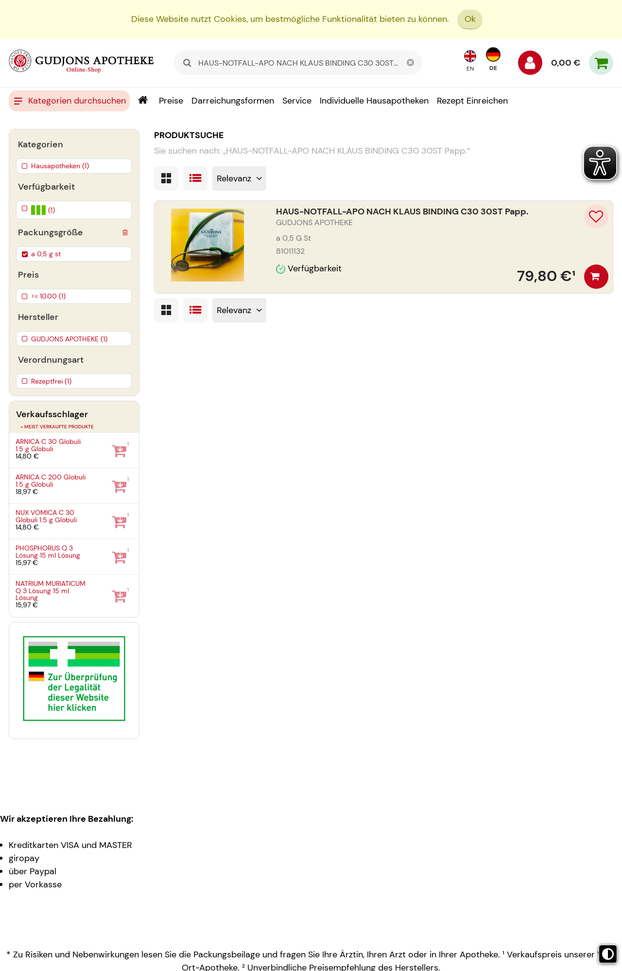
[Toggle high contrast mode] (608, 954)
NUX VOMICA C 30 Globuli (46, 516)
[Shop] (142, 100)
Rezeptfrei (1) (51, 381)
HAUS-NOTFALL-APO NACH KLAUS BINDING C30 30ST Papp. (402, 211)
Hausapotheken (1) (60, 165)
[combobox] (298, 63)
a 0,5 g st (46, 253)
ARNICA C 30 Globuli (48, 445)
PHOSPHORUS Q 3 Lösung (48, 552)
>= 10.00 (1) (48, 296)
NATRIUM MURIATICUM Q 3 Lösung (51, 590)
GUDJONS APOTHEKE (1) (69, 339)
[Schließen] (410, 62)
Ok (470, 19)
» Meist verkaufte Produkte (57, 427)
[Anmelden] (530, 65)
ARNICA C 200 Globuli (51, 481)
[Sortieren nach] (239, 178)
